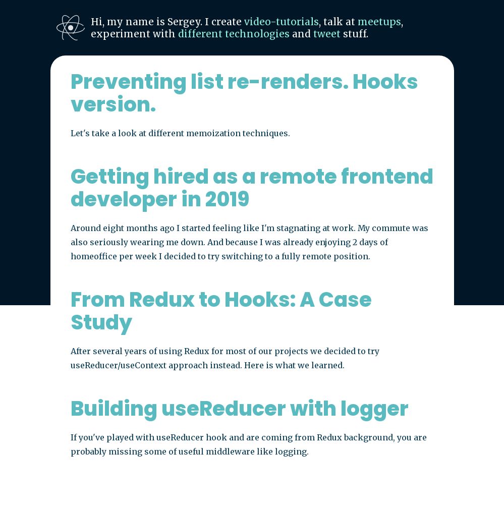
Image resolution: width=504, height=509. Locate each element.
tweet (327, 34)
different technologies (234, 34)
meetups (379, 22)
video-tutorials (281, 22)
